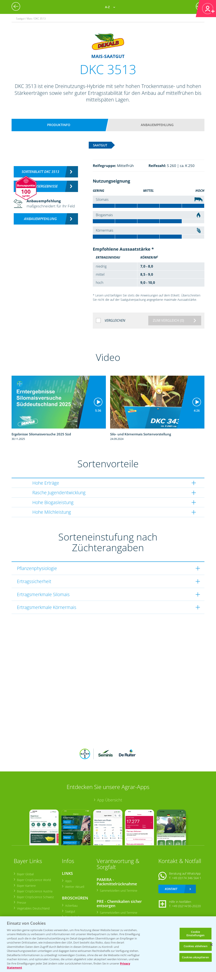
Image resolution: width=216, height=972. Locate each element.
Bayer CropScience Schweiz (35, 897)
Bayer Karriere (26, 886)
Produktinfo (58, 125)
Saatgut (70, 911)
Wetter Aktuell (74, 887)
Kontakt (171, 889)
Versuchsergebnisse (40, 186)
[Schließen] (211, 944)
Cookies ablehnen (195, 946)
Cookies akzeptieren (195, 957)
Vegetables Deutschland (33, 908)
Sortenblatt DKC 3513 (40, 171)
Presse (21, 903)
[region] (108, 944)
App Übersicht (109, 799)
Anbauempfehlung (157, 125)
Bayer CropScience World (34, 880)
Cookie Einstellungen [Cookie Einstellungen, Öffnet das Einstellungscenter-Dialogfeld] (195, 933)
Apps (68, 881)
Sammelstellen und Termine (118, 891)
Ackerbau (71, 906)
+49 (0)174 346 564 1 (186, 878)
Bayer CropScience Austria (34, 891)
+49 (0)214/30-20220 (186, 906)
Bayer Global (25, 874)
